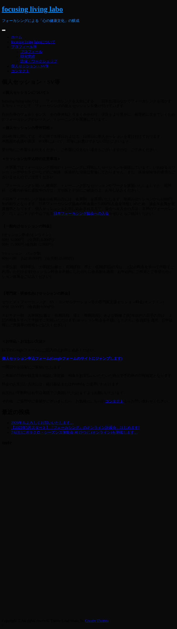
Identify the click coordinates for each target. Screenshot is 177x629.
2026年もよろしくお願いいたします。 (42, 423)
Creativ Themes (96, 621)
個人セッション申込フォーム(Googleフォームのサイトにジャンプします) (62, 358)
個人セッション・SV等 (30, 66)
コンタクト (20, 71)
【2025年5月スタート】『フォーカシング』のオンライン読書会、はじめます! (75, 427)
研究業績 (27, 56)
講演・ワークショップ (38, 61)
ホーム (16, 37)
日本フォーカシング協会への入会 (81, 213)
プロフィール (31, 52)
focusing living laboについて (33, 42)
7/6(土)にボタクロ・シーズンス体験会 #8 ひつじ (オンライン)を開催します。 (74, 432)
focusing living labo (32, 9)
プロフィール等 (24, 47)
